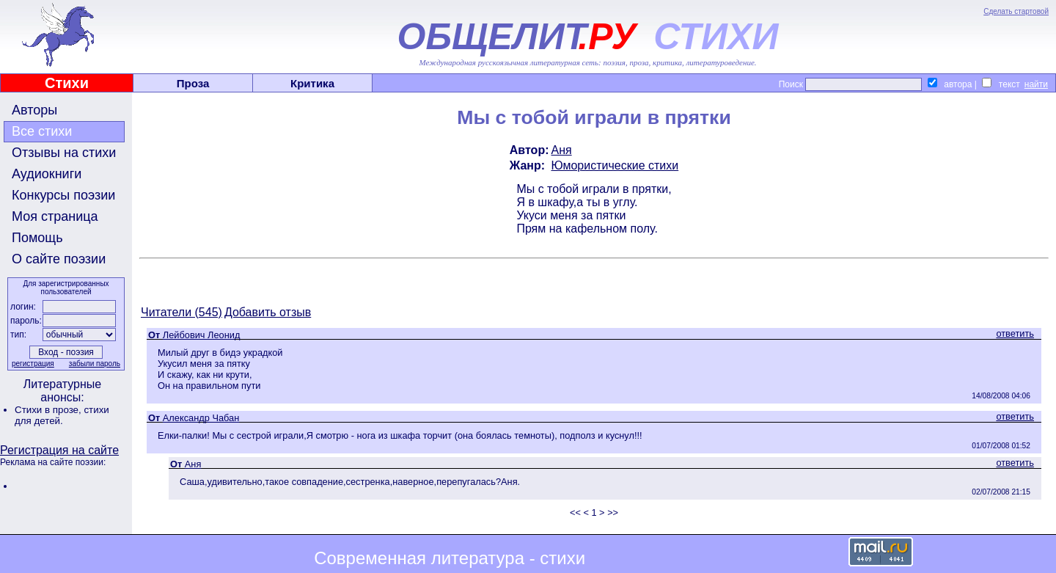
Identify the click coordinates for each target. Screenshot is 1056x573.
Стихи (67, 83)
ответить (1015, 333)
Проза (193, 83)
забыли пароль (94, 364)
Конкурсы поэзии (63, 195)
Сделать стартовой (1016, 11)
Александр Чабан (201, 417)
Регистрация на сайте (59, 450)
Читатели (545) (181, 312)
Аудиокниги (46, 174)
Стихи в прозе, (49, 409)
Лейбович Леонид (202, 334)
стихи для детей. (62, 415)
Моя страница (55, 216)
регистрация (33, 364)
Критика (312, 83)
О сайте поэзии (59, 259)
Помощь (37, 237)
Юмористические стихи (614, 165)
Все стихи (42, 131)
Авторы (34, 110)
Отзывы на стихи (64, 152)
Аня (561, 150)
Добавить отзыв (267, 312)
